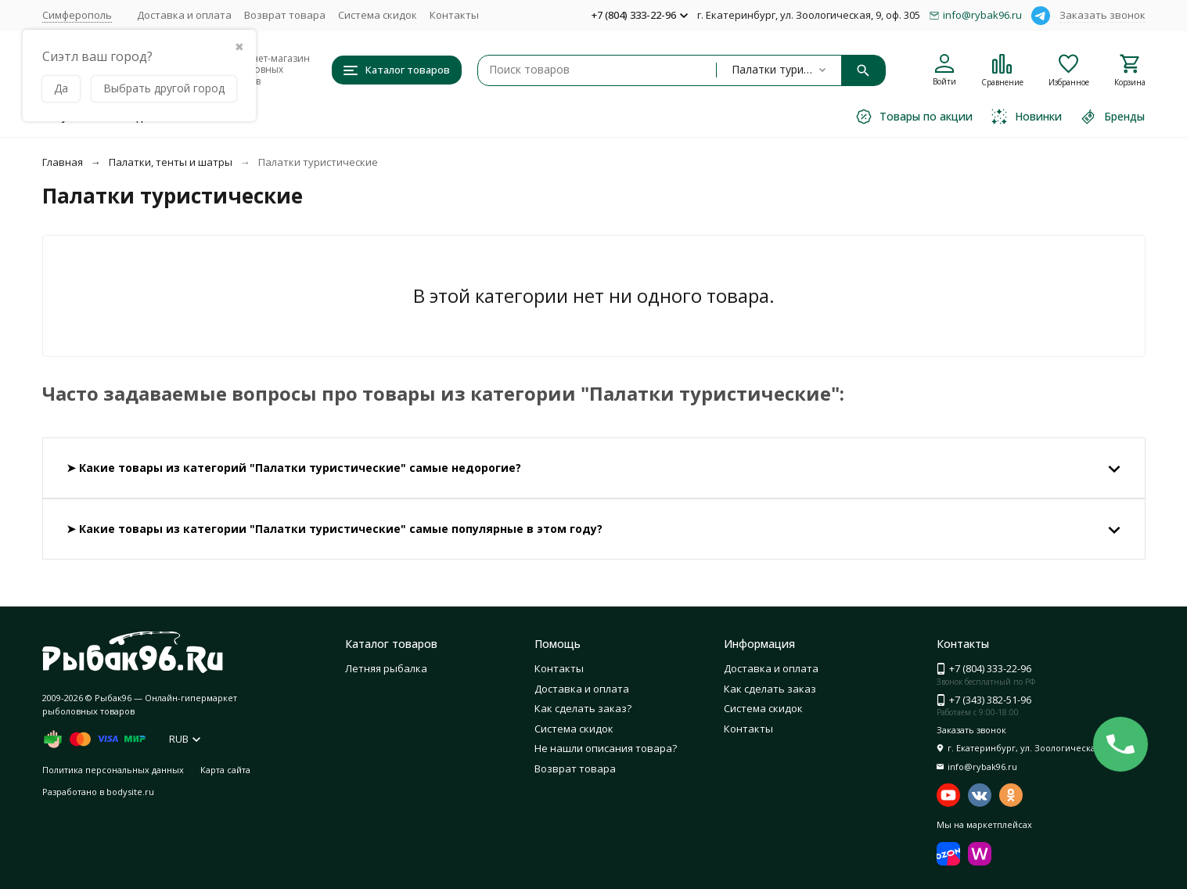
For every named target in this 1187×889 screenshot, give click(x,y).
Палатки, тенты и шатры (170, 162)
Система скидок (377, 15)
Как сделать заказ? (582, 708)
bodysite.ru (130, 791)
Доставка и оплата (184, 15)
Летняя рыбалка (386, 668)
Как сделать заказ (770, 689)
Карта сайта (225, 770)
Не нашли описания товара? (605, 748)
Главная (62, 162)
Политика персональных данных (113, 770)
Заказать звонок (1102, 15)
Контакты (454, 15)
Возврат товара (285, 15)
